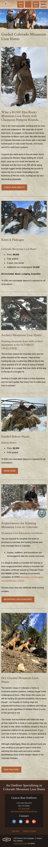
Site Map (15, 831)
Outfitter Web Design (20, 843)
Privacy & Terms (29, 831)
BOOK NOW (9, 471)
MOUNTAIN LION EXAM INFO (18, 599)
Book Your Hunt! (11, 769)
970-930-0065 (24, 809)
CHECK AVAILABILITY (14, 187)
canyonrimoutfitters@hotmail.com (24, 811)
